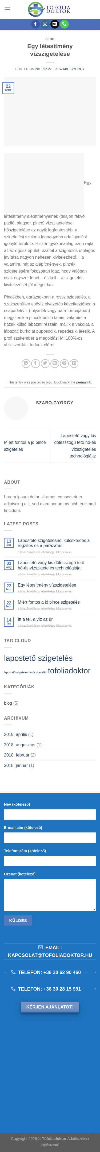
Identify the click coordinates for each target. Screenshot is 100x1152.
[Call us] (64, 24)
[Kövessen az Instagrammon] (45, 24)
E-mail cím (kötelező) (23, 827)
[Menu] (7, 9)
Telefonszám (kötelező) (25, 851)
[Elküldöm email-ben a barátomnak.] (54, 363)
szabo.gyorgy (72, 69)
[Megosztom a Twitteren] (45, 363)
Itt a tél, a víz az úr (35, 619)
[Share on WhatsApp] (26, 363)
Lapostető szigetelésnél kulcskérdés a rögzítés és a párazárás (54, 543)
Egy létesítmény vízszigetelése (47, 585)
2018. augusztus (19, 745)
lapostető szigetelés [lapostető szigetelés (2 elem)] (38, 658)
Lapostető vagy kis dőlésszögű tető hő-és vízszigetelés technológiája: (51, 565)
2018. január (16, 765)
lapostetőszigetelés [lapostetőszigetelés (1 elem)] (16, 672)
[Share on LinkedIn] (74, 363)
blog (50, 39)
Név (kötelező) (17, 804)
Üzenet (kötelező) (19, 874)
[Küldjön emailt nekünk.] (54, 24)
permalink (83, 382)
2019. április (15, 734)
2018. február (16, 755)
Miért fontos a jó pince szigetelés (49, 602)
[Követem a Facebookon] (35, 24)
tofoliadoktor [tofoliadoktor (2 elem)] (69, 670)
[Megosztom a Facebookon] (35, 363)
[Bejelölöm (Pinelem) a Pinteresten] (64, 363)
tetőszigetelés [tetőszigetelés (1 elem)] (38, 672)
